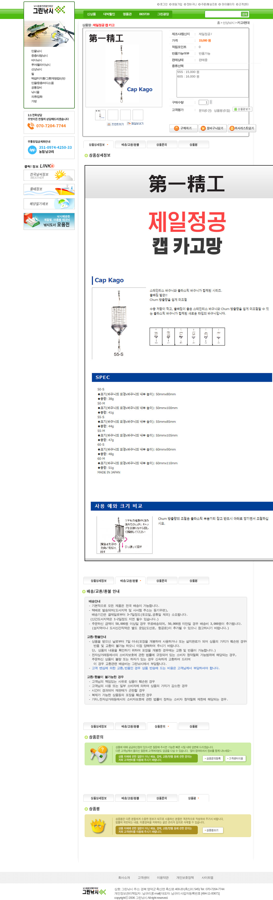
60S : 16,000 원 (212, 76)
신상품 (91, 14)
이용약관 (162, 877)
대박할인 (109, 14)
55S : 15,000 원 (212, 72)
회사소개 (124, 877)
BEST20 (144, 14)
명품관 (127, 14)
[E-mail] (155, 893)
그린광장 (163, 14)
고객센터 (143, 877)
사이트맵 (207, 877)
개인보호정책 (185, 877)
